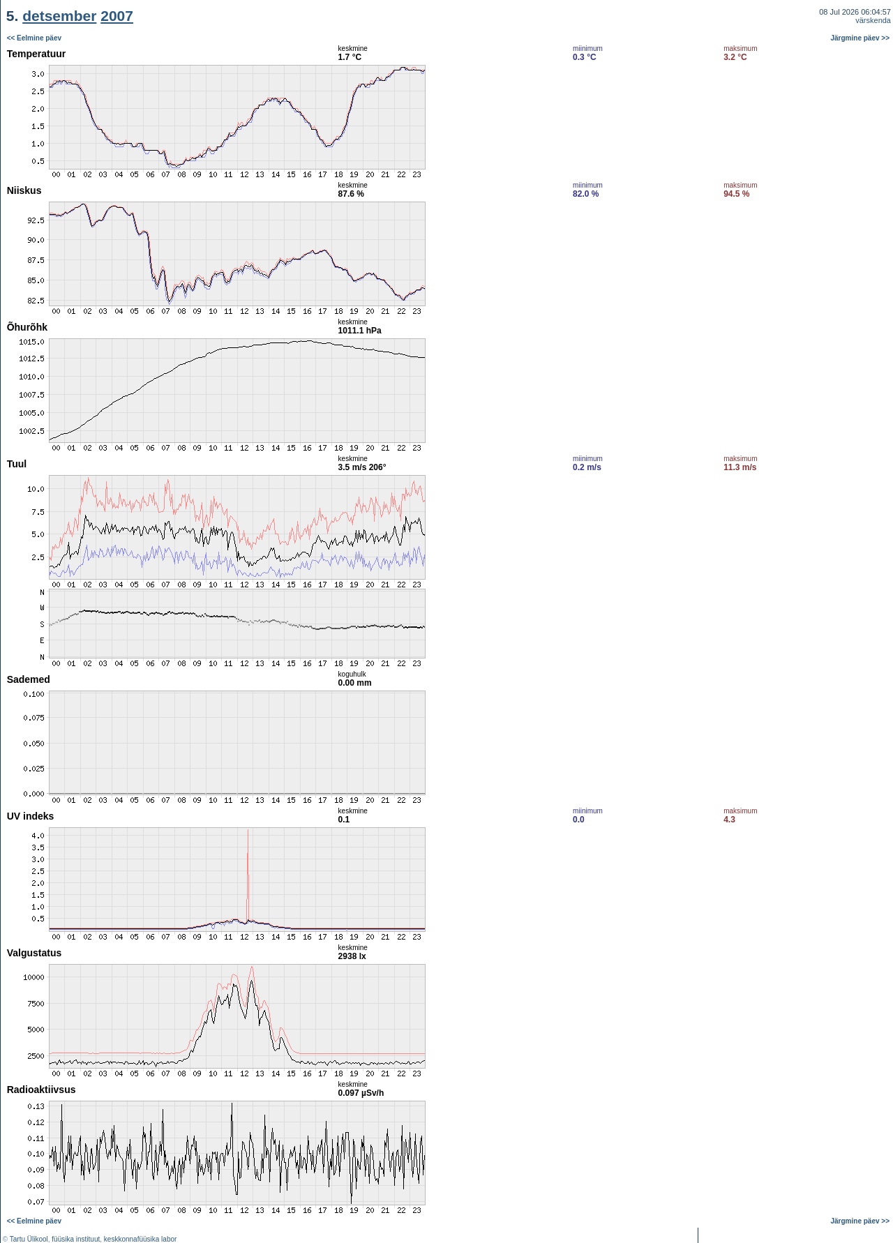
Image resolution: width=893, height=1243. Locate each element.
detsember (59, 16)
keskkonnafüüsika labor (140, 1239)
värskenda (873, 20)
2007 (116, 16)
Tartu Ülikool (29, 1239)
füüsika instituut (76, 1239)
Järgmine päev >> (860, 38)
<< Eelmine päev (34, 38)
